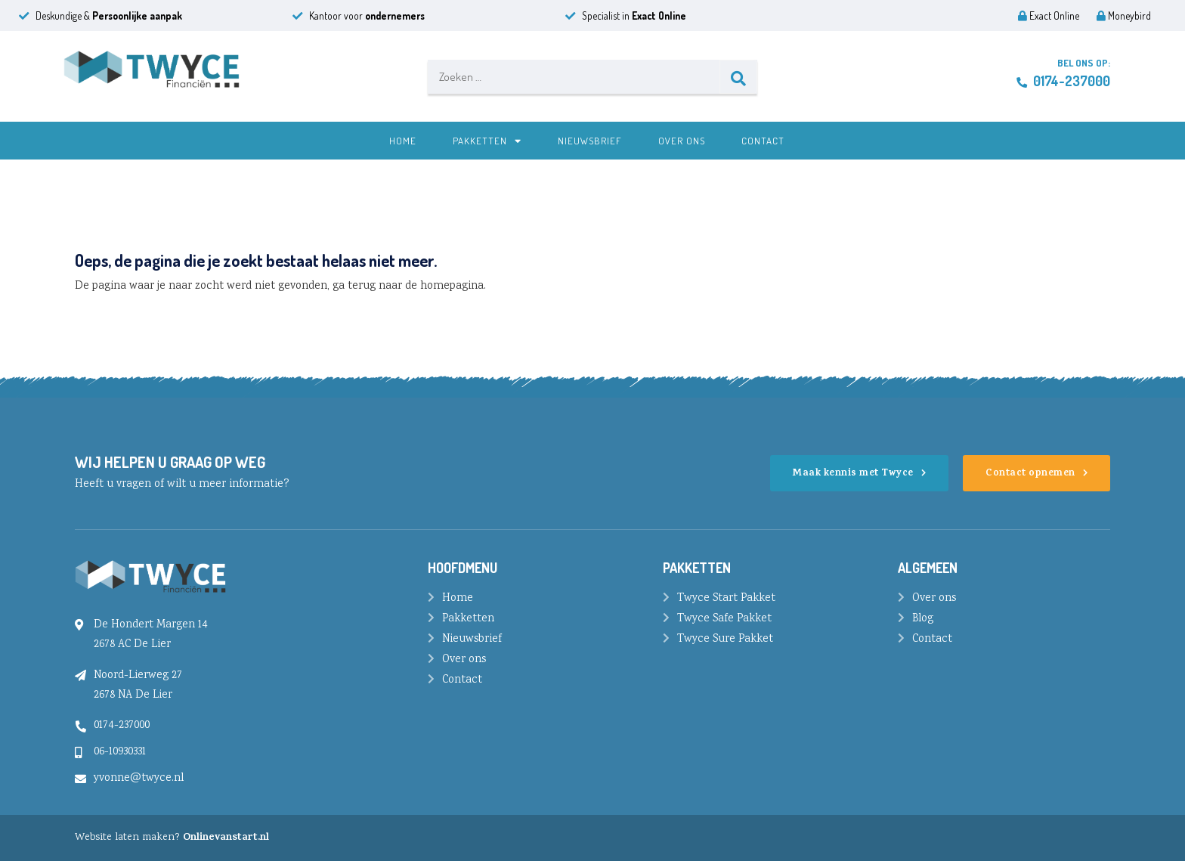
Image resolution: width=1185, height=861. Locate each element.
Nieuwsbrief (590, 141)
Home (402, 141)
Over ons (681, 141)
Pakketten (487, 141)
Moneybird (1124, 15)
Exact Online (1048, 15)
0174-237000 (1063, 81)
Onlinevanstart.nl (226, 838)
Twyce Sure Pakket (725, 639)
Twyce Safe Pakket (724, 619)
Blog (922, 619)
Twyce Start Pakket (726, 598)
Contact (762, 141)
